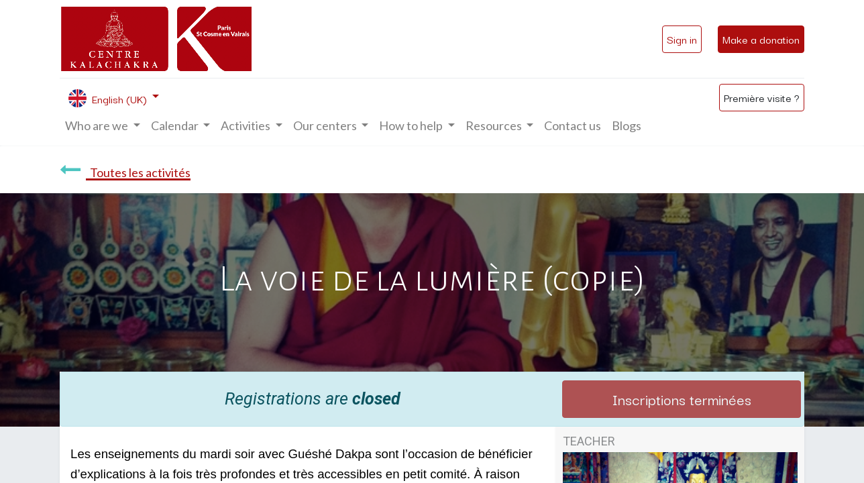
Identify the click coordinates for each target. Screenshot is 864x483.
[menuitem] (572, 125)
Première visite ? (762, 97)
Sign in (682, 39)
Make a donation (761, 39)
